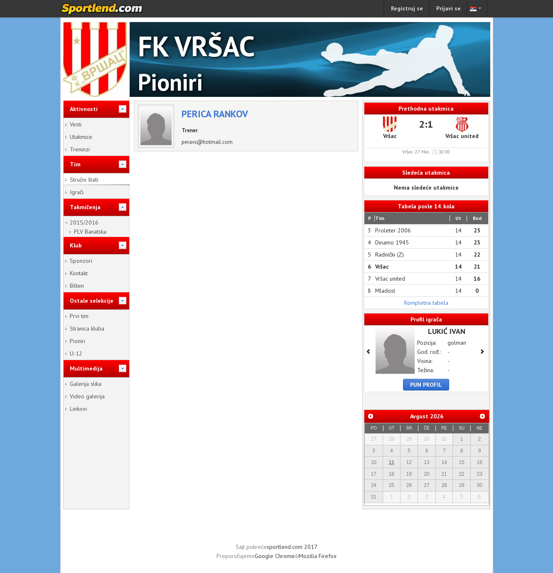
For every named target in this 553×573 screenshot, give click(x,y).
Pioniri (77, 341)
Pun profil (426, 384)
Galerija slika (85, 384)
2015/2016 (84, 222)
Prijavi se (448, 8)
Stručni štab (84, 179)
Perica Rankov (215, 114)
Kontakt (79, 273)
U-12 (76, 353)
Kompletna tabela (426, 302)
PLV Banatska (90, 231)
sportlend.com (110, 8)
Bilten (77, 285)
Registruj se (407, 8)
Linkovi (78, 408)
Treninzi (80, 149)
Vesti (75, 124)
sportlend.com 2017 (292, 547)
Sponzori (81, 260)
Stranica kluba (87, 328)
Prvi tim (79, 316)
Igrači (77, 192)
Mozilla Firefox (318, 556)
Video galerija (87, 396)
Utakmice (81, 137)
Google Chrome (275, 556)
